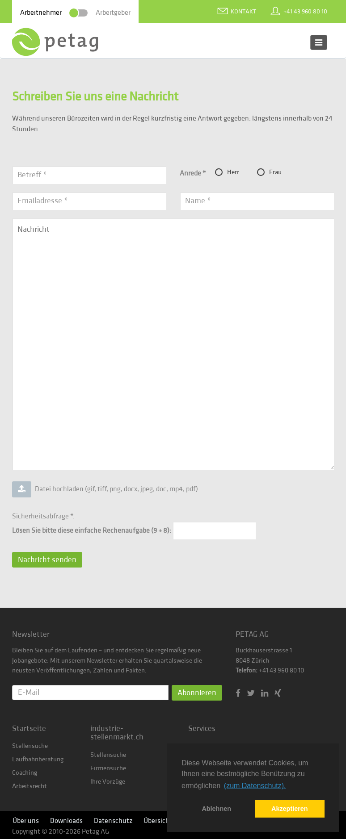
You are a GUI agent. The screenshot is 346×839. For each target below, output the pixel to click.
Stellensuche (30, 746)
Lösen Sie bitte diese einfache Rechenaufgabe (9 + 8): (91, 530)
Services (201, 728)
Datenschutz (113, 820)
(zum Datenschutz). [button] (255, 785)
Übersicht (157, 820)
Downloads (66, 820)
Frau (269, 172)
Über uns (26, 820)
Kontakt (243, 12)
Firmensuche (108, 768)
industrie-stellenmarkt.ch (116, 733)
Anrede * (193, 173)
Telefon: (246, 670)
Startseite (29, 728)
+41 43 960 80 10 (305, 12)
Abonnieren (196, 693)
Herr (227, 172)
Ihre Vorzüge (107, 781)
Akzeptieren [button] (289, 808)
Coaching (24, 772)
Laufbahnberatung (37, 759)
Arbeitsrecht (29, 786)
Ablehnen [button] (216, 808)
